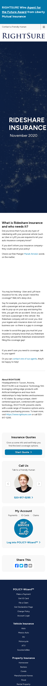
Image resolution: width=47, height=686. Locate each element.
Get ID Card (23, 598)
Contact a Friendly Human (14, 27)
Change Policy (23, 611)
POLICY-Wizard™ (23, 589)
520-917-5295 (23, 497)
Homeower (23, 663)
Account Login (23, 616)
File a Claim (23, 603)
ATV (23, 646)
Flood (23, 680)
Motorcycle (23, 641)
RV (23, 637)
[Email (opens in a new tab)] (30, 565)
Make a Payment (23, 594)
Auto (23, 628)
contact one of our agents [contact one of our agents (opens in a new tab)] (25, 359)
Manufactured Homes (23, 676)
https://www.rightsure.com (18, 414)
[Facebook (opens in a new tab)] (17, 565)
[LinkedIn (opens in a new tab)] (26, 565)
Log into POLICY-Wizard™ (23, 542)
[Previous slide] (8, 483)
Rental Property (23, 684)
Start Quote (23, 452)
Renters (23, 667)
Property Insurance (23, 657)
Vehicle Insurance (23, 623)
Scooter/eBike (23, 650)
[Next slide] (39, 483)
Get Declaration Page (23, 607)
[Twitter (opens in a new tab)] (21, 565)
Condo (23, 671)
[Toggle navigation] (44, 27)
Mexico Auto (23, 633)
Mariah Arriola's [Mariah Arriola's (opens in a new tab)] (31, 254)
